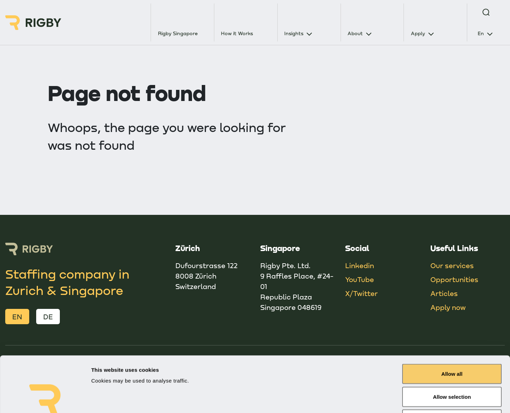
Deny (452, 367)
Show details (365, 399)
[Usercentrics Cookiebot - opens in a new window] (45, 399)
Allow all (452, 322)
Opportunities (454, 279)
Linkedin (359, 265)
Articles (444, 293)
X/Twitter (361, 293)
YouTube (359, 279)
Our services (452, 265)
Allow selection (452, 345)
